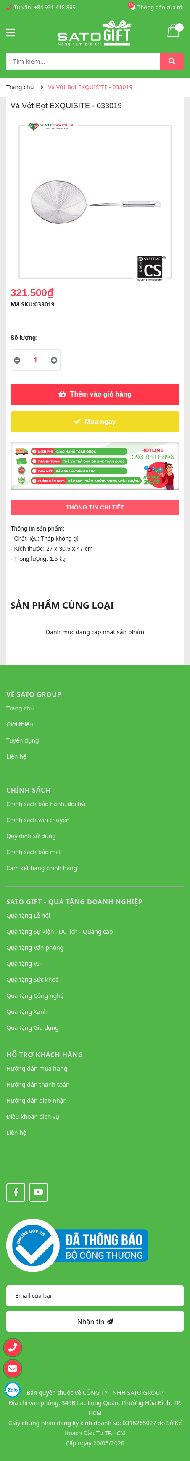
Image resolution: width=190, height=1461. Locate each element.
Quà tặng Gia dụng (32, 1028)
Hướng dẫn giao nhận (36, 1100)
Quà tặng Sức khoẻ (32, 980)
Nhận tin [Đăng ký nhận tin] (95, 1321)
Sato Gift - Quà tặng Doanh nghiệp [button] (74, 901)
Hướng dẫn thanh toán (38, 1084)
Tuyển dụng (22, 740)
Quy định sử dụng (31, 836)
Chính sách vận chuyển (38, 820)
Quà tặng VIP (24, 964)
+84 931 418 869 (55, 7)
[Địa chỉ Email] (95, 1295)
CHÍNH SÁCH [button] (28, 790)
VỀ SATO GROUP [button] (33, 694)
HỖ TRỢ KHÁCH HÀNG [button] (44, 1054)
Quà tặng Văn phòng (34, 948)
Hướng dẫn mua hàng (36, 1068)
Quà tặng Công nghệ (35, 996)
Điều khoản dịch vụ (32, 1117)
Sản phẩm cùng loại (62, 604)
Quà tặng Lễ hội (28, 915)
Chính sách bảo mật (33, 852)
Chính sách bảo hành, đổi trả (45, 804)
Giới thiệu (19, 724)
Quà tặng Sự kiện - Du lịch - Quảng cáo (59, 932)
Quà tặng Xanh (27, 1012)
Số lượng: (24, 337)
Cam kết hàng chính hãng (41, 868)
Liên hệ (16, 756)
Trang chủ (20, 708)
